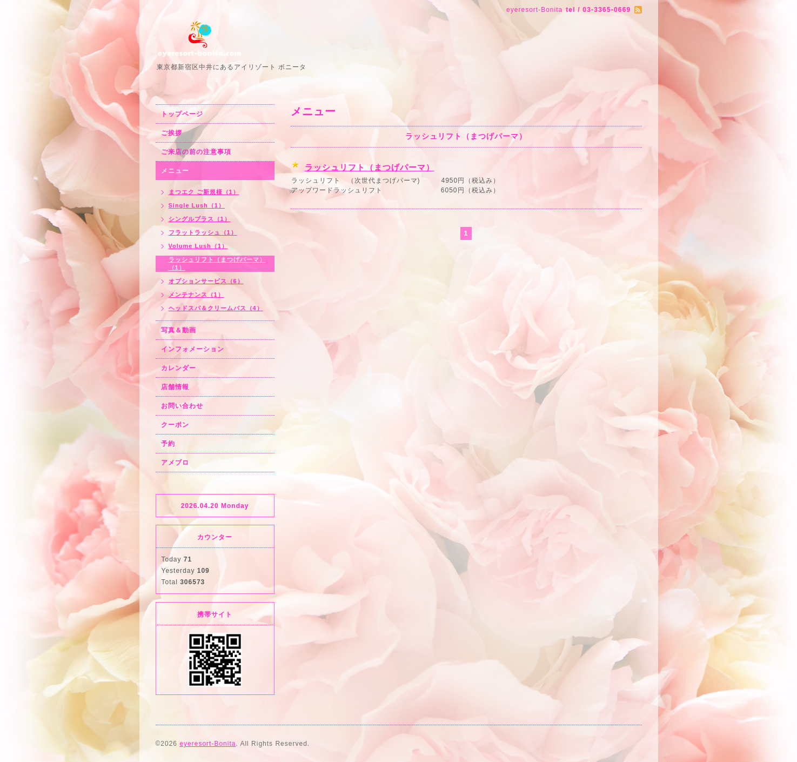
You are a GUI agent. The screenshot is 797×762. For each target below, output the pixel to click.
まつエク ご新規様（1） (204, 192)
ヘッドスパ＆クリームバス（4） (216, 308)
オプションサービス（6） (206, 281)
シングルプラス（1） (200, 219)
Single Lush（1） (197, 205)
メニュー (175, 171)
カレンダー (178, 368)
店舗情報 (175, 387)
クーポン (175, 425)
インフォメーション (192, 349)
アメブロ (175, 462)
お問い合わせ (182, 406)
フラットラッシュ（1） (203, 232)
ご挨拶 (171, 133)
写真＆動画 (178, 330)
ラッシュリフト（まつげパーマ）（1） (217, 263)
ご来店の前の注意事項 (196, 152)
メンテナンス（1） (196, 294)
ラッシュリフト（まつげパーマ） (369, 167)
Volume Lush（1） (198, 246)
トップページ (182, 114)
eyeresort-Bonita (207, 743)
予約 (168, 443)
